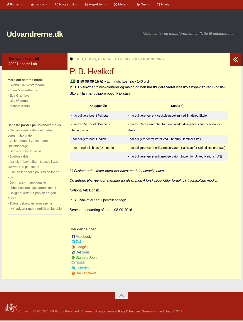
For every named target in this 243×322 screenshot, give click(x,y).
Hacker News (83, 275)
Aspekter (90, 5)
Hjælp (156, 5)
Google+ (80, 248)
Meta (115, 5)
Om (135, 5)
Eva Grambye (20, 97)
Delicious (80, 254)
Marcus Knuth (20, 107)
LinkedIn (80, 269)
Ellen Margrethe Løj (24, 92)
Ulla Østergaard (21, 102)
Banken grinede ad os (25, 152)
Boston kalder (20, 158)
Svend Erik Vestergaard (27, 86)
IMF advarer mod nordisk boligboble (36, 210)
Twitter (78, 243)
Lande (35, 5)
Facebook (81, 238)
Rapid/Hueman (129, 313)
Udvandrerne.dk (41, 35)
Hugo (168, 313)
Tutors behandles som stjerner (32, 205)
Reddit (78, 264)
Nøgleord (61, 5)
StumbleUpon (84, 259)
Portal (12, 5)
